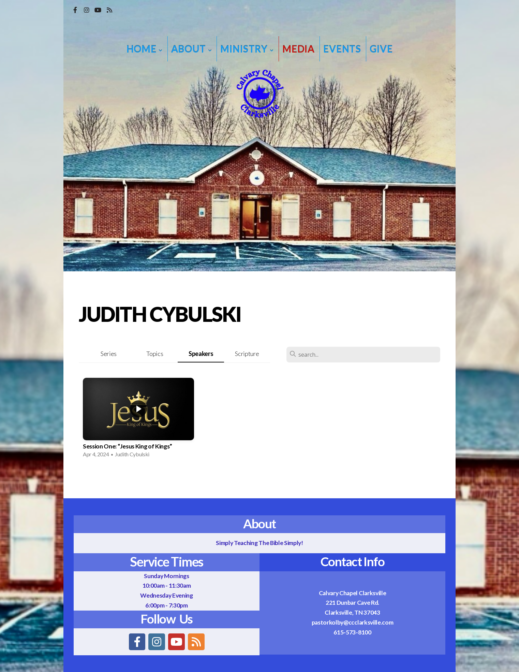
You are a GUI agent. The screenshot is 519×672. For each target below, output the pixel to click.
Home (145, 49)
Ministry (246, 49)
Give (381, 49)
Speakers (201, 353)
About (191, 49)
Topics (154, 353)
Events (342, 49)
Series (109, 353)
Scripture (247, 353)
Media (298, 49)
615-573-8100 (352, 632)
